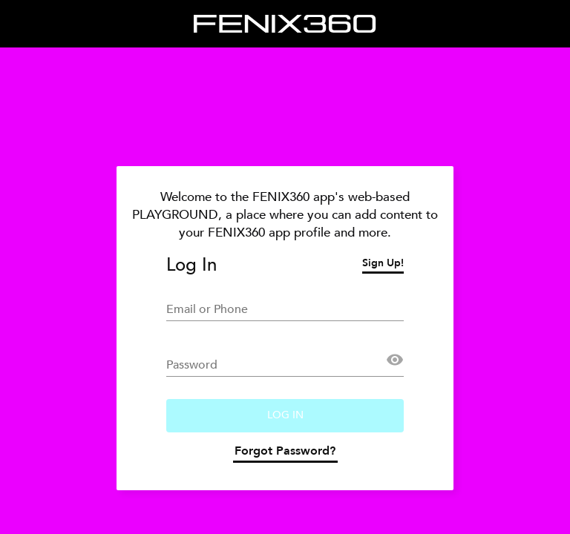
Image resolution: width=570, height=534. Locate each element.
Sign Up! (383, 265)
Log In (285, 415)
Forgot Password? (285, 453)
